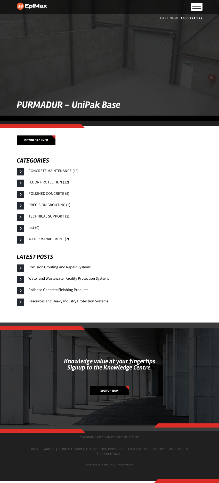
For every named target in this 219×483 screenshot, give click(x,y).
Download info (36, 140)
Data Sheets (137, 449)
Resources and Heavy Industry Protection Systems (68, 301)
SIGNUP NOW (109, 390)
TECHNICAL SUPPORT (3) (48, 216)
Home (35, 449)
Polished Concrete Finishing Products (58, 289)
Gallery (157, 449)
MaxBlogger (178, 449)
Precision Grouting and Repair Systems (59, 266)
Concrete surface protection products (91, 449)
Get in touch (110, 454)
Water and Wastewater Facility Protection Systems (68, 278)
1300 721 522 (191, 17)
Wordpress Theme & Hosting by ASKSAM (109, 464)
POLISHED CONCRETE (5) (48, 193)
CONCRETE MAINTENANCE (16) (53, 170)
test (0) (33, 227)
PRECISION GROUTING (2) (49, 204)
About (49, 449)
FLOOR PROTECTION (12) (48, 182)
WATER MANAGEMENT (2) (48, 238)
